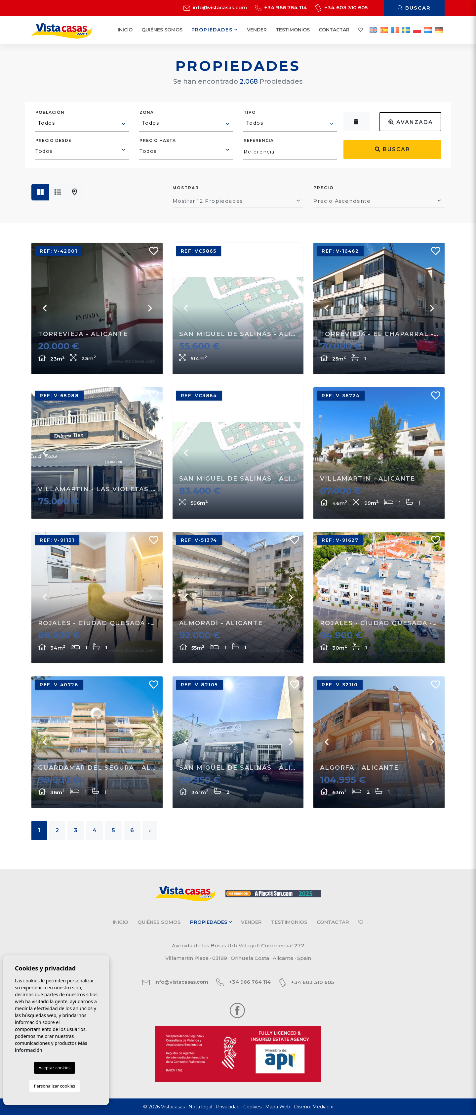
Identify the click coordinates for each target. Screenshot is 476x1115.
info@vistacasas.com (215, 7)
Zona (146, 112)
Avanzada (410, 122)
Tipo (250, 112)
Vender (257, 30)
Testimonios (293, 30)
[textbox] (82, 123)
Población (49, 112)
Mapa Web (277, 1107)
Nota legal (200, 1107)
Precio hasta (157, 140)
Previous (45, 308)
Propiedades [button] (214, 30)
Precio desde (53, 140)
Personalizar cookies (54, 1086)
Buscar (414, 8)
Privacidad (228, 1107)
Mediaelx (322, 1107)
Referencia (259, 140)
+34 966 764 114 (281, 7)
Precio (323, 187)
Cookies (252, 1107)
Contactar (334, 30)
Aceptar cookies (54, 1068)
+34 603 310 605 (341, 7)
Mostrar (186, 187)
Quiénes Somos (161, 30)
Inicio (125, 30)
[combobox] (82, 124)
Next (149, 308)
